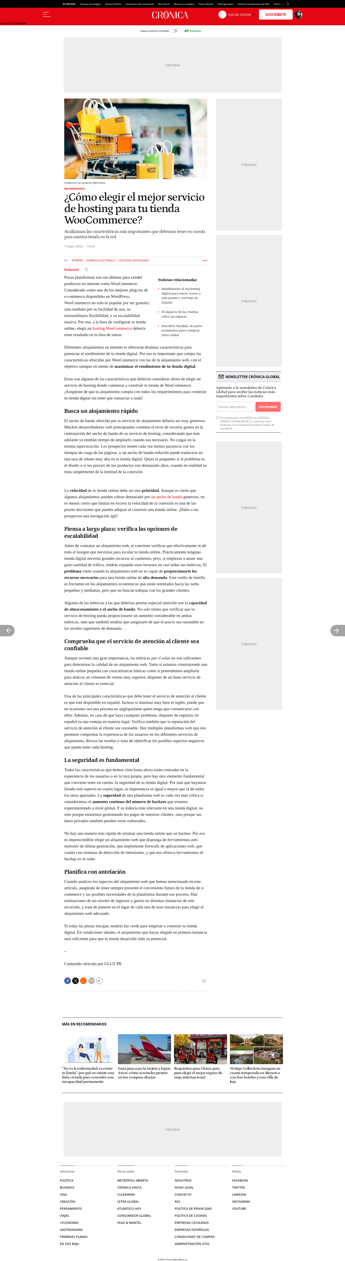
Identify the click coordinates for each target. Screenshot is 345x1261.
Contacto (183, 1194)
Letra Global (128, 1201)
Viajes (64, 1215)
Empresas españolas (192, 1230)
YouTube (239, 1208)
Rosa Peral (163, 4)
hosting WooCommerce (112, 328)
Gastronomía (71, 1230)
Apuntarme (268, 407)
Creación (67, 1201)
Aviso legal (184, 1187)
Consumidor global (134, 1215)
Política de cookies (191, 1215)
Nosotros (183, 1180)
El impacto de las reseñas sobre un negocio (179, 314)
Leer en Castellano (13, 23)
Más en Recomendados (84, 1024)
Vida (63, 1194)
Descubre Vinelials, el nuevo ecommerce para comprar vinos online (181, 330)
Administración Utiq (192, 1244)
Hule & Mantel (129, 1223)
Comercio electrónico (100, 260)
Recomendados (74, 188)
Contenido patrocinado (133, 260)
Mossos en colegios (184, 4)
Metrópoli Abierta (132, 1180)
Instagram (241, 1201)
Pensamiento (71, 1208)
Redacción (72, 269)
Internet (77, 260)
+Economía (69, 1223)
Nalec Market (206, 4)
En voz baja (69, 1244)
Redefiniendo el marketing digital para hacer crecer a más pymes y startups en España (181, 295)
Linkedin (239, 1194)
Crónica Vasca (129, 1187)
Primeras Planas (74, 1237)
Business (67, 1187)
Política (66, 1180)
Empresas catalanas (192, 1223)
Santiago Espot (225, 4)
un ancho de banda (166, 496)
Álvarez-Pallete (113, 4)
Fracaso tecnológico (90, 4)
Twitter (238, 1187)
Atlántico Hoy (129, 1208)
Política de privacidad (193, 1208)
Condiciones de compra (195, 1237)
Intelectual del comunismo (140, 4)
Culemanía (126, 1194)
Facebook (240, 1180)
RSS (177, 1201)
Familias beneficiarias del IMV (253, 4)
